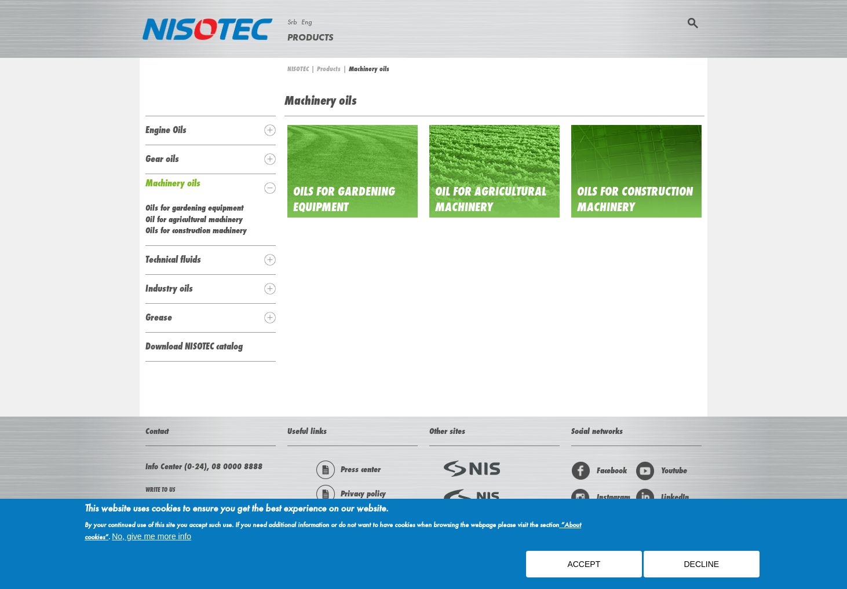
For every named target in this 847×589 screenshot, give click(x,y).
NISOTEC (298, 69)
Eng (306, 22)
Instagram (600, 497)
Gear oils (162, 158)
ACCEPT (583, 567)
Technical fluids (173, 259)
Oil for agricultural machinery (490, 199)
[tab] (210, 130)
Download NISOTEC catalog (194, 346)
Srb (292, 22)
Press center (348, 470)
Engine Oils (166, 129)
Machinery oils (172, 183)
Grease (158, 317)
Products (310, 37)
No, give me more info (151, 539)
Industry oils (169, 288)
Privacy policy (351, 494)
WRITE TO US (160, 490)
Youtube (661, 471)
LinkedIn (662, 497)
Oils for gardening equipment (344, 199)
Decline (701, 567)
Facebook (599, 471)
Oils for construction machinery (196, 230)
